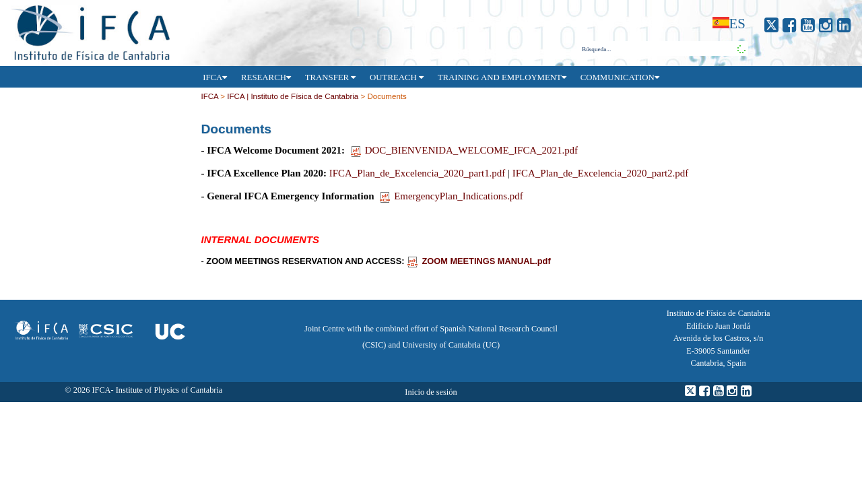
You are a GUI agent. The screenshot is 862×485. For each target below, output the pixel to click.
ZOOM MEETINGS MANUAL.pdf (478, 261)
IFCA (209, 96)
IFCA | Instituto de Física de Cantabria (292, 96)
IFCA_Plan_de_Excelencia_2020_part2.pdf (600, 173)
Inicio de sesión (431, 392)
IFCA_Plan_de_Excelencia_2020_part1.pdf (417, 173)
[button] (739, 48)
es (737, 23)
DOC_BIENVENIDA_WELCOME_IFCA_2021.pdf (464, 150)
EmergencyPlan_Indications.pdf (451, 196)
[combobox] (656, 49)
